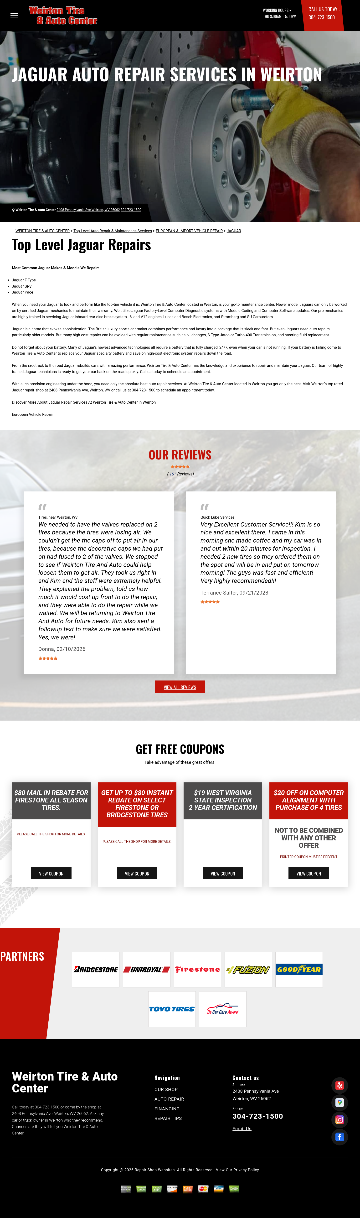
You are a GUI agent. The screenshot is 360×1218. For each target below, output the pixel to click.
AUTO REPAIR (169, 1099)
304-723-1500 (321, 17)
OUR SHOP (166, 1089)
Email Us (242, 1128)
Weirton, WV (67, 517)
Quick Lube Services (218, 517)
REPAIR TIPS (168, 1118)
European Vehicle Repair (32, 414)
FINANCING (167, 1109)
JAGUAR (234, 231)
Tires (42, 517)
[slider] (180, 467)
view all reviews (180, 687)
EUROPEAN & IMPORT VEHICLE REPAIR (189, 231)
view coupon (51, 873)
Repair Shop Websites (155, 1170)
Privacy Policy (246, 1170)
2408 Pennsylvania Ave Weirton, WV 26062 (88, 210)
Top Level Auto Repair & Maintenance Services (112, 231)
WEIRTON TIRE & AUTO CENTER (42, 231)
